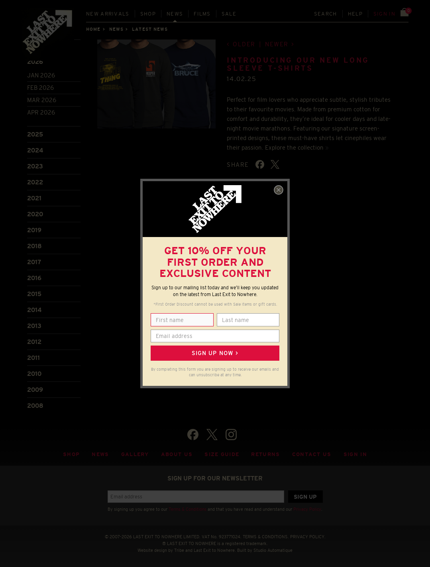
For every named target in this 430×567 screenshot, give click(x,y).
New (108, 14)
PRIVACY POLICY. (308, 536)
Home (93, 29)
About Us (177, 454)
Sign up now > (215, 353)
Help (355, 14)
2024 (35, 150)
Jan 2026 (41, 75)
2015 (34, 293)
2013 (34, 325)
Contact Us (312, 454)
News (175, 14)
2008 (35, 405)
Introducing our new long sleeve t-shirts (298, 64)
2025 (35, 134)
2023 (35, 166)
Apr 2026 (41, 112)
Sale (229, 14)
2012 (34, 341)
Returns (265, 454)
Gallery (135, 454)
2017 (34, 262)
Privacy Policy (307, 509)
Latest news (150, 29)
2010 (34, 373)
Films (202, 14)
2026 (35, 61)
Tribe (179, 550)
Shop (148, 14)
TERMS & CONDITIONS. (266, 536)
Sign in (384, 14)
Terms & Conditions (187, 509)
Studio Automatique (273, 550)
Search (325, 14)
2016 (34, 278)
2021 (34, 198)
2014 (34, 309)
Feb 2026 (40, 87)
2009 (35, 389)
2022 (35, 182)
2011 (33, 357)
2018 (34, 246)
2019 (34, 230)
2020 (35, 214)
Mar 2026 (41, 100)
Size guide (221, 454)
